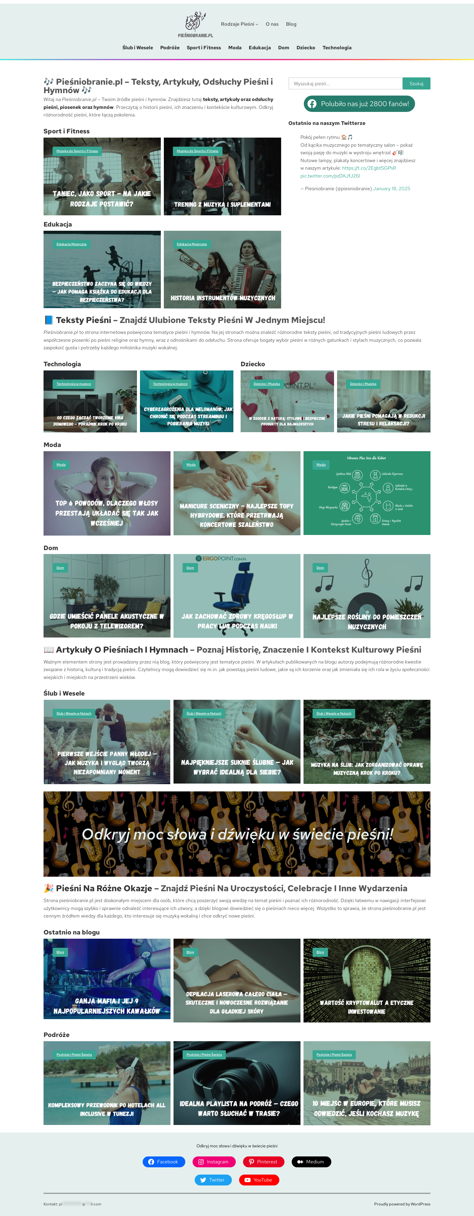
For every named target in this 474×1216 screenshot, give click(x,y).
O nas (272, 24)
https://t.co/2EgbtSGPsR (369, 168)
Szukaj (417, 83)
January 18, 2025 (391, 188)
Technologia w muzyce (74, 384)
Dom (60, 568)
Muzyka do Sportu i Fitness (77, 151)
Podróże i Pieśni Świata (74, 1054)
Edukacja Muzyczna (71, 244)
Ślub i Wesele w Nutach (74, 713)
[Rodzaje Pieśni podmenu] (256, 24)
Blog (60, 952)
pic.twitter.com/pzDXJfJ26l (330, 176)
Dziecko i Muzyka (267, 384)
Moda (61, 464)
